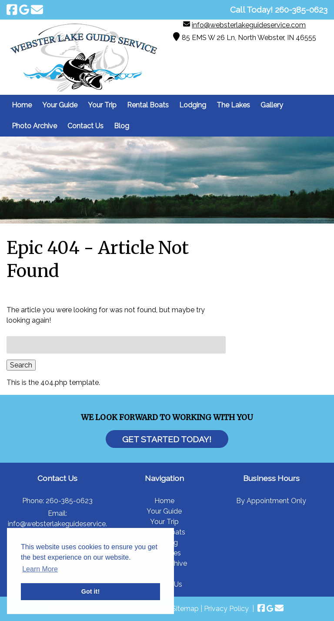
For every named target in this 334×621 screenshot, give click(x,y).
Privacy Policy (226, 608)
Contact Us (85, 126)
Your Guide (59, 105)
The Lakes (233, 105)
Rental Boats (148, 105)
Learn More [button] (40, 569)
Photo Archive (34, 126)
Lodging (192, 105)
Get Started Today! (166, 439)
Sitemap (185, 608)
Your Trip (102, 105)
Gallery (272, 105)
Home (22, 105)
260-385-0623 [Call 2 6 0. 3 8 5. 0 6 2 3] (69, 501)
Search (21, 365)
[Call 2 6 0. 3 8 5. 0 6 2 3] (301, 9)
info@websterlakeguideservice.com (249, 25)
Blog (121, 126)
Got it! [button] (90, 591)
